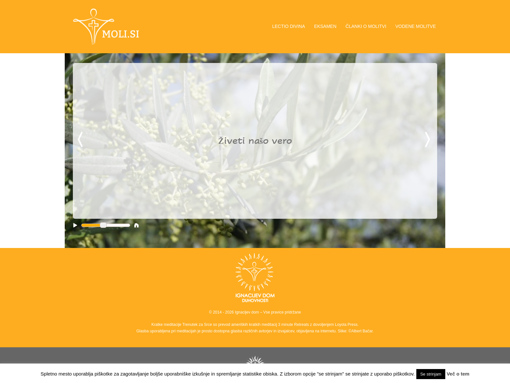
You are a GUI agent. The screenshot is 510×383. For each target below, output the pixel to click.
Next (428, 140)
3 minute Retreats (294, 324)
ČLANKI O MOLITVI (365, 26)
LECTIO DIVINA (288, 26)
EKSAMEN (325, 26)
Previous (81, 140)
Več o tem (458, 374)
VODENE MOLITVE (416, 26)
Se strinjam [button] (430, 374)
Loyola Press (346, 324)
